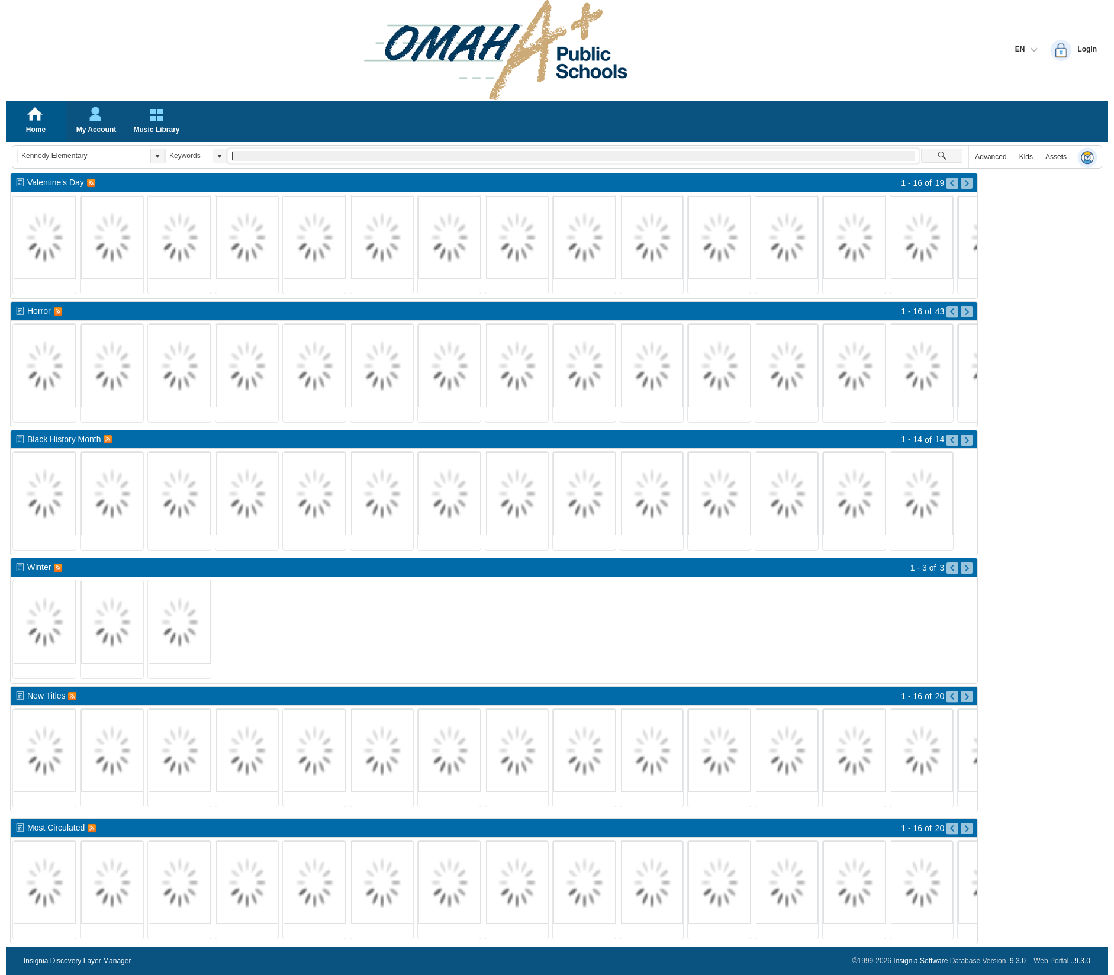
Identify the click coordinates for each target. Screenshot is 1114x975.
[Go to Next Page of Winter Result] (967, 568)
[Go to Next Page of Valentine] (967, 183)
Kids (1026, 157)
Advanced (990, 157)
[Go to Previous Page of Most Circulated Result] (952, 829)
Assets (1056, 157)
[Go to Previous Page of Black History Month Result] (952, 440)
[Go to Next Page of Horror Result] (967, 312)
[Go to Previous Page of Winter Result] (952, 568)
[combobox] (84, 156)
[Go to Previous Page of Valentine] (952, 183)
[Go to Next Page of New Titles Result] (967, 697)
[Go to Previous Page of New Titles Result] (952, 697)
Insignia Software (920, 961)
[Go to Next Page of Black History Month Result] (967, 440)
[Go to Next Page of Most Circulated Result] (967, 829)
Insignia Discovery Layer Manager (77, 961)
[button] (157, 156)
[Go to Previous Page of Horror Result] (952, 312)
